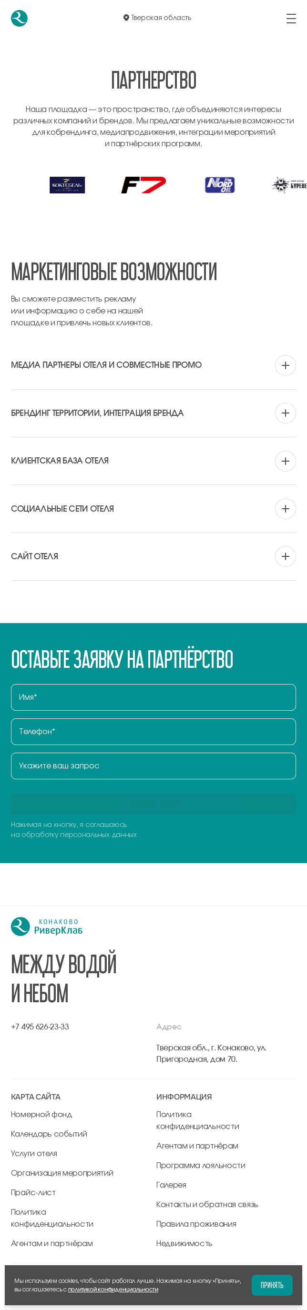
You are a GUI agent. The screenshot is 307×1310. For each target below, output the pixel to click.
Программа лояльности (201, 1165)
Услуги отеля (34, 1154)
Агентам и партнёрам (52, 1244)
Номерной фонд (41, 1115)
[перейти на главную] (19, 18)
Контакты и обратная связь (207, 1205)
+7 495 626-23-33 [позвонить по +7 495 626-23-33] (40, 1027)
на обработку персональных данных (74, 835)
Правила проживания (196, 1224)
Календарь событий (49, 1134)
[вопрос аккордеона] (153, 365)
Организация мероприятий (62, 1173)
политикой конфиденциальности (113, 1289)
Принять (272, 1285)
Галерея (171, 1185)
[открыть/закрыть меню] (291, 18)
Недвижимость (184, 1244)
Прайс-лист (33, 1193)
